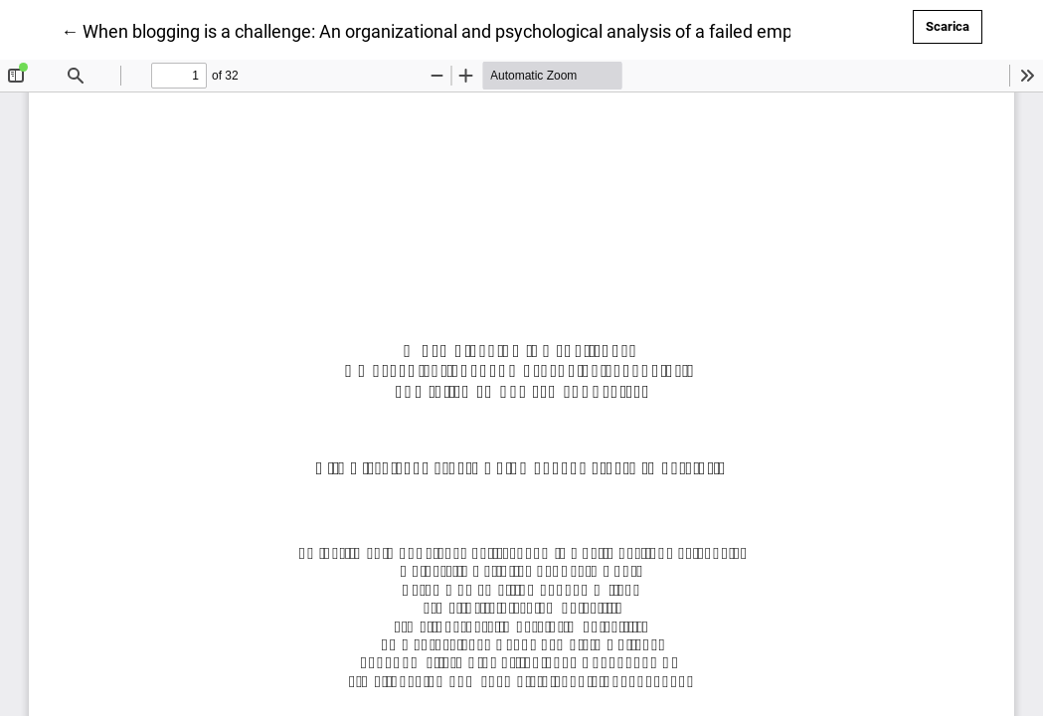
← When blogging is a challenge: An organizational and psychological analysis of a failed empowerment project (497, 30)
